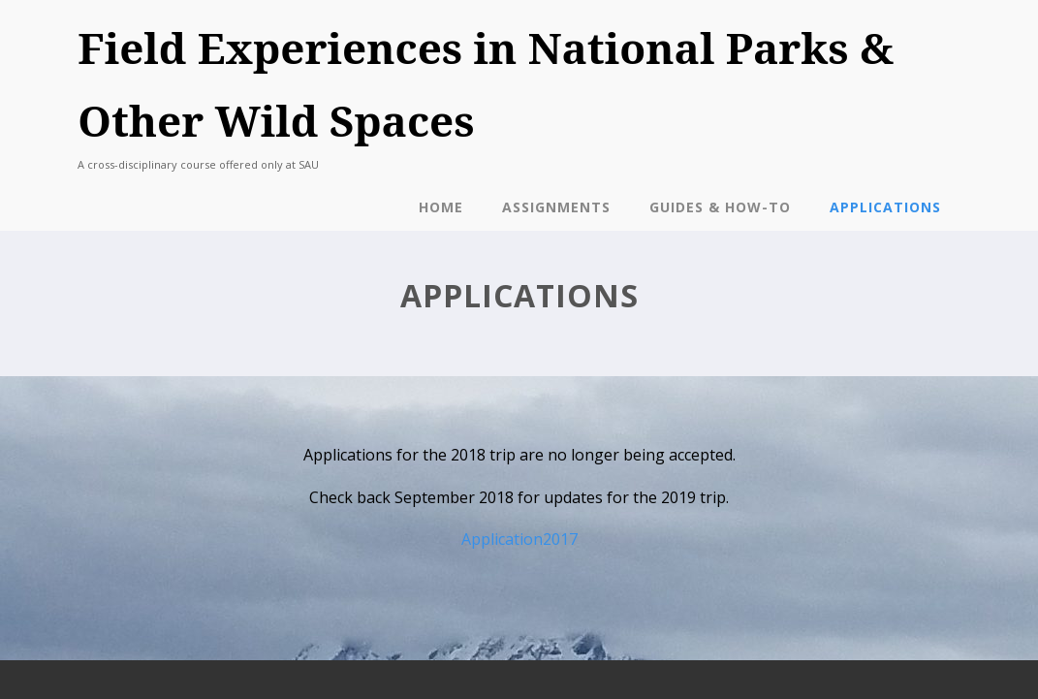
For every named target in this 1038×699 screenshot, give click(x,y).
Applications (885, 207)
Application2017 (519, 539)
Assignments (556, 207)
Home (441, 207)
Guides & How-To (720, 207)
